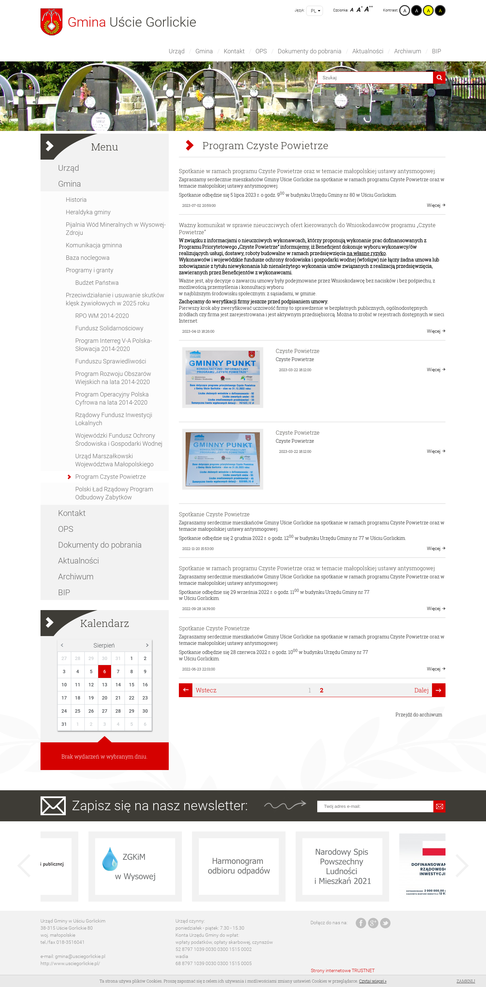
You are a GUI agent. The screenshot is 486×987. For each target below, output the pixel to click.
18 (77, 698)
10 (64, 684)
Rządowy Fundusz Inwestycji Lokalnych (113, 419)
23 (145, 698)
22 (131, 698)
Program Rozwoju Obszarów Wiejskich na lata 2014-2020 (113, 377)
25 (77, 711)
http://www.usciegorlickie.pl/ (70, 963)
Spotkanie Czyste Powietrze (214, 514)
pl (313, 10)
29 (91, 658)
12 (91, 684)
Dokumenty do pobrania (310, 51)
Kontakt (234, 51)
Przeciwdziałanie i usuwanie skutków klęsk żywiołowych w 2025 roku (115, 299)
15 (131, 684)
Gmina (204, 51)
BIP (436, 51)
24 (64, 711)
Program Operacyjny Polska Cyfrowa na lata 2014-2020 (112, 398)
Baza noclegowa (88, 257)
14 (118, 684)
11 (77, 684)
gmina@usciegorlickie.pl (80, 956)
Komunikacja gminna (94, 245)
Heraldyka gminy (88, 212)
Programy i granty (89, 270)
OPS (261, 51)
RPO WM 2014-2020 (102, 315)
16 (145, 684)
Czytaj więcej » (372, 981)
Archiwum (407, 51)
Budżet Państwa (97, 282)
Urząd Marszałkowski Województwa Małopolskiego (114, 460)
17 (64, 698)
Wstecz (206, 690)
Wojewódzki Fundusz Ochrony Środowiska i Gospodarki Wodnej (118, 439)
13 (104, 684)
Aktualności (367, 51)
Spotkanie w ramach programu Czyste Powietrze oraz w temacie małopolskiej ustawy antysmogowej (307, 568)
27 (64, 658)
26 (91, 711)
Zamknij (466, 981)
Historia (76, 199)
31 (118, 658)
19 (91, 698)
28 (77, 658)
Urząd (177, 51)
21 (118, 698)
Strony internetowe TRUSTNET (343, 970)
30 (104, 658)
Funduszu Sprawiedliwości (110, 361)
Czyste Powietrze (298, 350)
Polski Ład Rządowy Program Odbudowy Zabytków (114, 493)
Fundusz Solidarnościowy (109, 328)
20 (104, 698)
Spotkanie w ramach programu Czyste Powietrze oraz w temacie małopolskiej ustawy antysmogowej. (307, 170)
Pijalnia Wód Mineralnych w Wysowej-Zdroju (116, 228)
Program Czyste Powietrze (110, 476)
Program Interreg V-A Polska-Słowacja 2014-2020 (113, 344)
